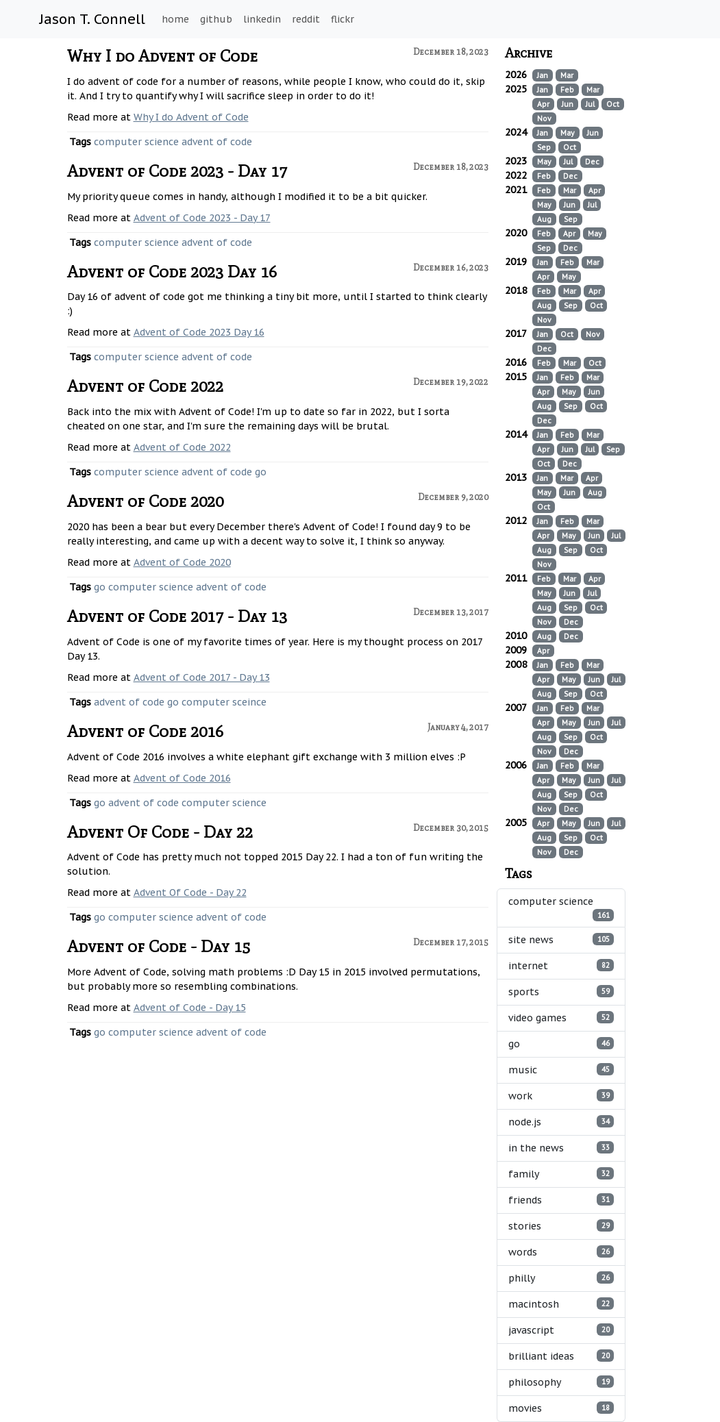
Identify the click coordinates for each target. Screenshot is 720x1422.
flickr (342, 19)
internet (561, 965)
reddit (306, 19)
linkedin (262, 19)
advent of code (217, 142)
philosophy (561, 1381)
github (216, 19)
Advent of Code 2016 (145, 731)
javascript (561, 1329)
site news (561, 939)
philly (561, 1277)
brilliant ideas (561, 1355)
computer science (136, 142)
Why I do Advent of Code (162, 56)
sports (561, 991)
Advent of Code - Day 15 (158, 946)
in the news (561, 1147)
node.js (561, 1121)
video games (561, 1017)
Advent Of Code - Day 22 (160, 832)
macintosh (561, 1303)
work (561, 1095)
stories (561, 1225)
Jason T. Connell (92, 19)
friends (561, 1199)
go (260, 472)
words (561, 1251)
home (175, 19)
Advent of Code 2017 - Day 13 (177, 616)
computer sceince (224, 702)
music (561, 1069)
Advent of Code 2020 (145, 501)
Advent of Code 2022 (145, 386)
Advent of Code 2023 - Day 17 (177, 171)
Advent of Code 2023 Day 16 (172, 272)
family (561, 1173)
